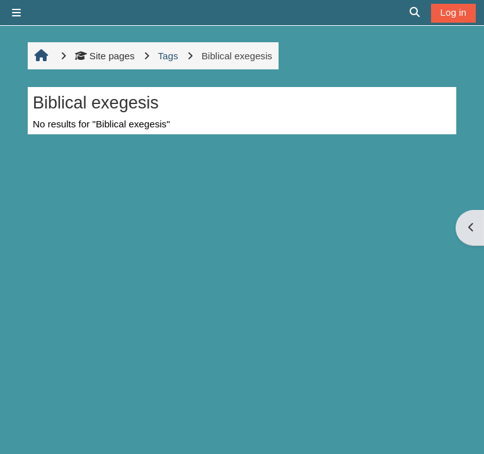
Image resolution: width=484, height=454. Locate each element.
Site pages (105, 55)
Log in (453, 12)
